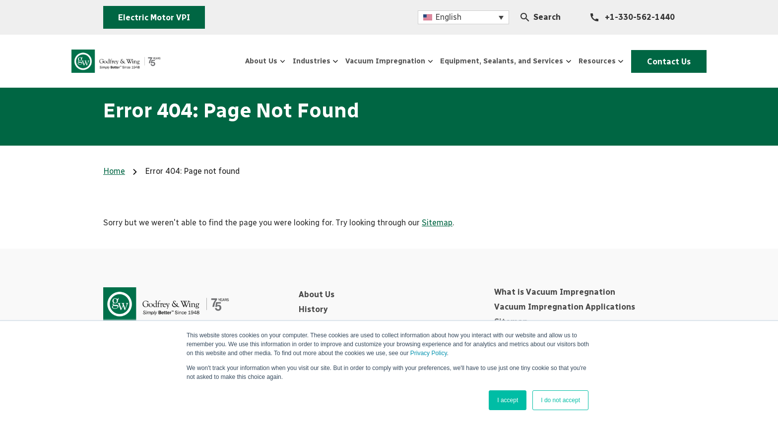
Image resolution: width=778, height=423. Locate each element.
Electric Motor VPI (154, 17)
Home (114, 171)
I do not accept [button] (560, 400)
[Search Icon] (525, 17)
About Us (316, 294)
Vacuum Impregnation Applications (564, 307)
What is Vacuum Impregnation (554, 292)
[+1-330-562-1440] (632, 17)
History (313, 309)
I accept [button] (507, 400)
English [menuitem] (448, 17)
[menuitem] (463, 17)
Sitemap (437, 222)
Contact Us (659, 60)
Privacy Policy (428, 353)
